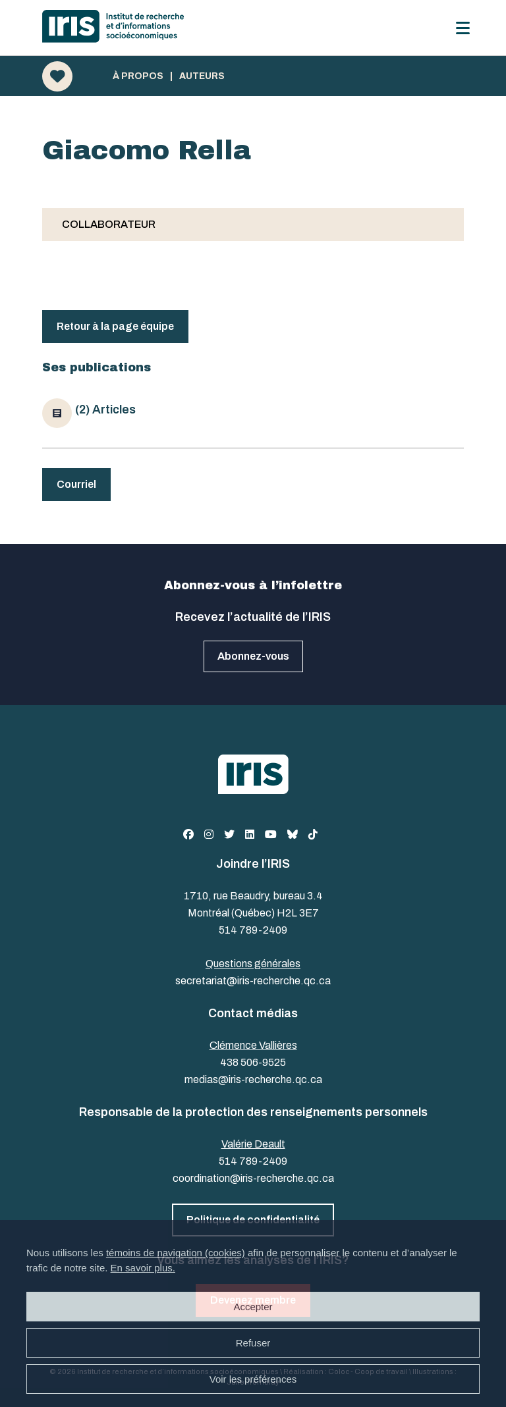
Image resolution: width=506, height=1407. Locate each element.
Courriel (76, 484)
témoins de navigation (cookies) (175, 1252)
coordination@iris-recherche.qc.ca (253, 1178)
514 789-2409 (253, 930)
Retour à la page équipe (115, 326)
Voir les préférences (253, 1379)
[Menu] (463, 28)
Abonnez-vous (253, 656)
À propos (138, 76)
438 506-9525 (253, 1062)
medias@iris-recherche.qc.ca (253, 1079)
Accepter (252, 1306)
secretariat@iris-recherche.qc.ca (253, 980)
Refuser (253, 1342)
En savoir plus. (143, 1267)
